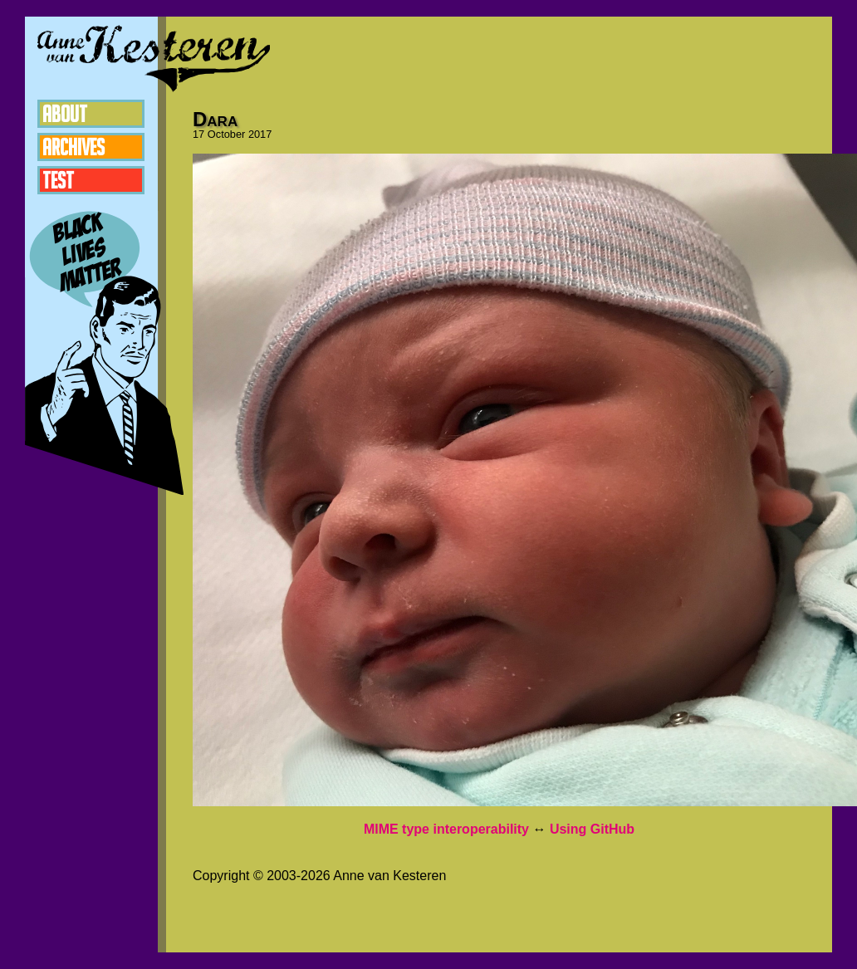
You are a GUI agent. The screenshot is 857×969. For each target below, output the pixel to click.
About (64, 113)
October (227, 134)
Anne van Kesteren (153, 58)
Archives (73, 147)
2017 (260, 134)
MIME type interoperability (446, 829)
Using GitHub (592, 829)
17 (198, 134)
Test (58, 180)
